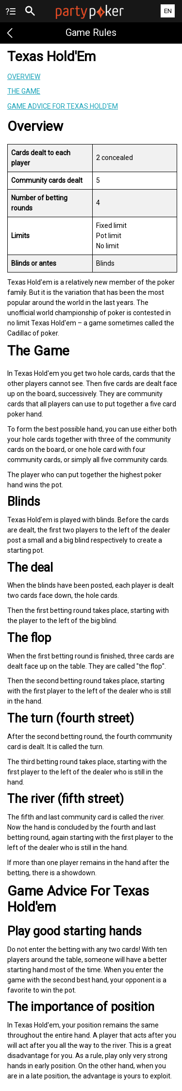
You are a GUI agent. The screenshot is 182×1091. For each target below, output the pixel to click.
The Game (23, 91)
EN (168, 11)
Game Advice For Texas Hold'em (62, 106)
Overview (23, 76)
